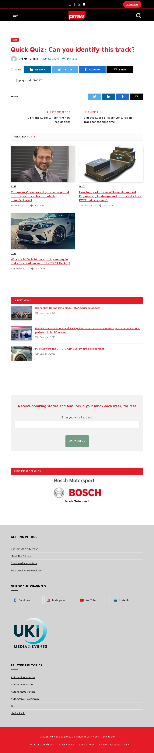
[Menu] (15, 15)
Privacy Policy (66, 744)
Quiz (14, 40)
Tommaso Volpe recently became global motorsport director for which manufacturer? (40, 196)
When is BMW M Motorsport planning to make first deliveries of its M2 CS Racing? (40, 261)
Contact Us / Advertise (24, 548)
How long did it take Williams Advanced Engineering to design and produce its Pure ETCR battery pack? (110, 196)
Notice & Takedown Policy (114, 744)
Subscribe (132, 4)
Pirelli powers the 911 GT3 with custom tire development (69, 348)
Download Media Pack (24, 563)
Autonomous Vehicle (23, 691)
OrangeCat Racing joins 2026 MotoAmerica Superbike (67, 307)
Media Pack (18, 713)
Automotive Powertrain (25, 698)
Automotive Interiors (23, 677)
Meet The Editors (21, 556)
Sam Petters (30, 58)
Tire (13, 706)
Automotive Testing (22, 684)
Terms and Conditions (41, 744)
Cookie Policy (87, 744)
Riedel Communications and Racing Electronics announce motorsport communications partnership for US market (87, 330)
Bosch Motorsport (77, 501)
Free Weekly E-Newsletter (27, 570)
